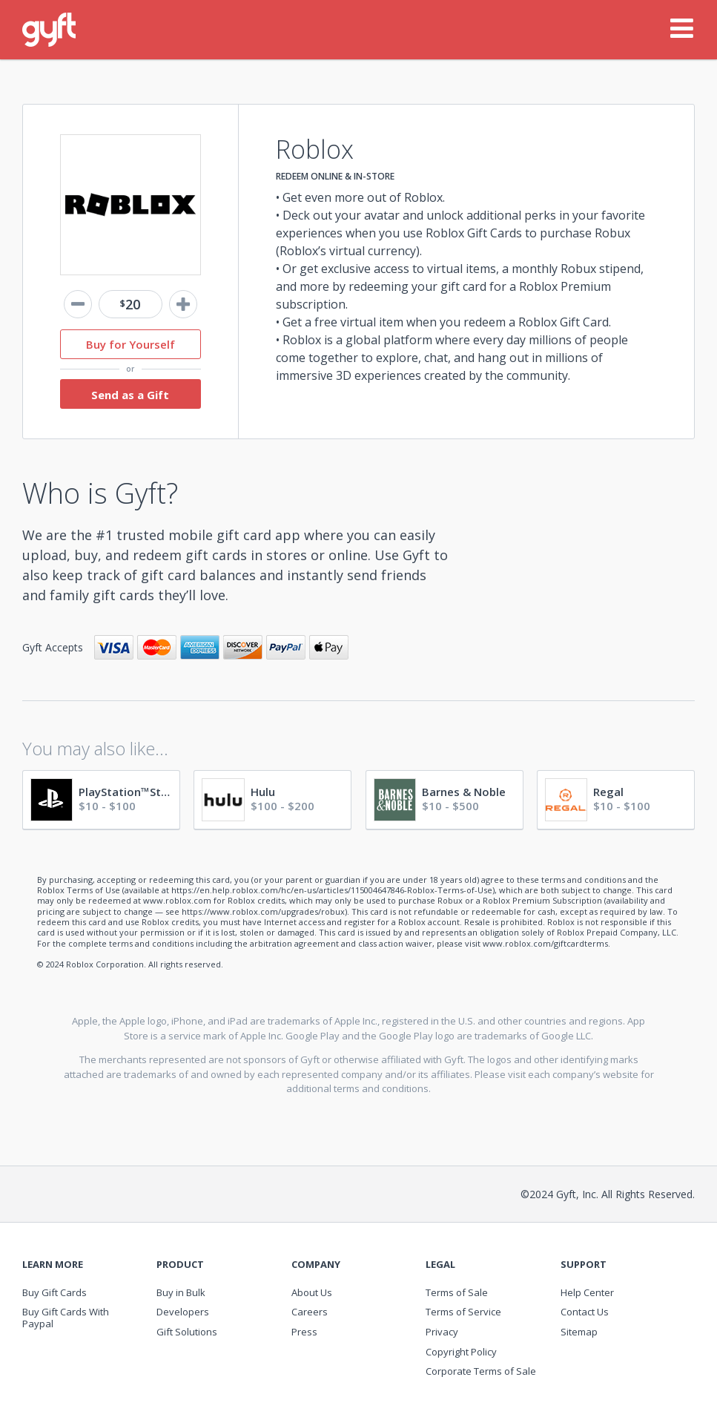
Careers (309, 1311)
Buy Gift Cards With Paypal (65, 1317)
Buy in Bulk (180, 1292)
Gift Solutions (186, 1331)
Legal (440, 1264)
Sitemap (579, 1331)
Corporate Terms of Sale (481, 1371)
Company (315, 1264)
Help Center (587, 1292)
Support (584, 1264)
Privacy (442, 1331)
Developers (182, 1311)
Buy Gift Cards (54, 1292)
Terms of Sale (457, 1292)
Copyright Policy (461, 1351)
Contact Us (585, 1311)
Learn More (52, 1264)
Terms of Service (463, 1311)
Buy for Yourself (130, 344)
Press (304, 1331)
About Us (311, 1292)
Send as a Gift (130, 394)
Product (180, 1264)
